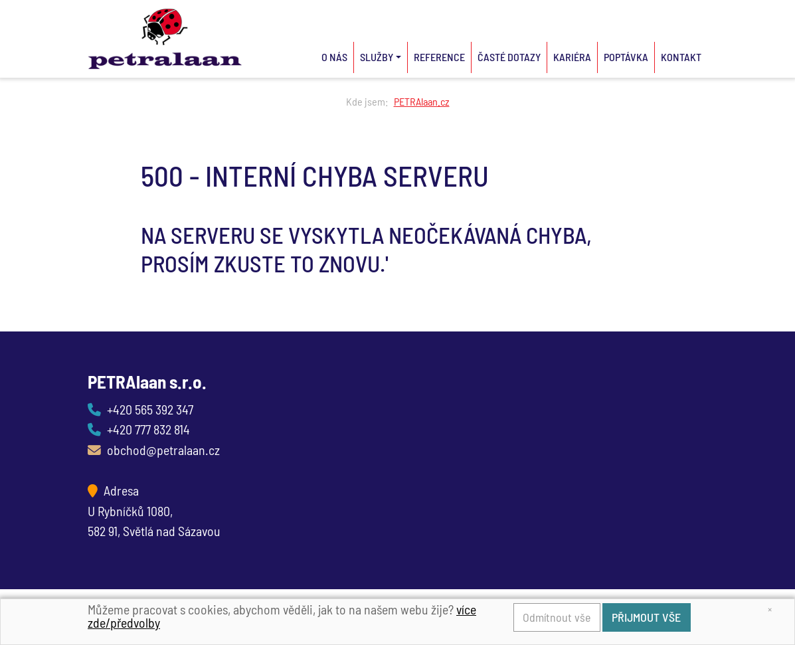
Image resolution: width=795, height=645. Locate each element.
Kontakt (681, 56)
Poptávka (626, 56)
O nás (334, 56)
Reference (439, 56)
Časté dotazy (509, 56)
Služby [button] (376, 56)
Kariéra (572, 56)
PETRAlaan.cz (422, 101)
